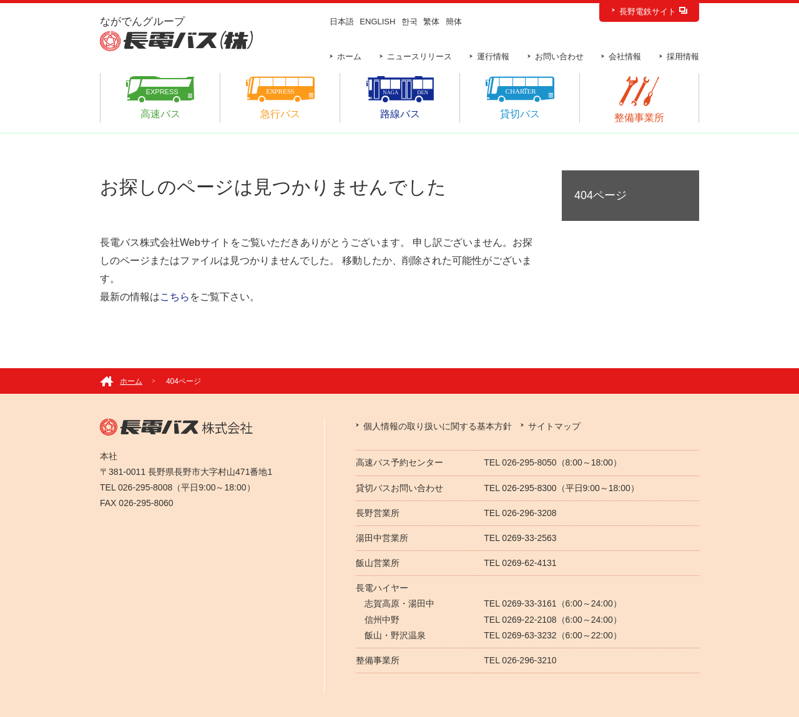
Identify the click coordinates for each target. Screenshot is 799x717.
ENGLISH (377, 21)
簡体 (454, 21)
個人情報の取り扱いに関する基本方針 (437, 426)
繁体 (431, 21)
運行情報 (493, 56)
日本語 (342, 21)
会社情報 (625, 56)
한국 (409, 21)
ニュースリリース (419, 56)
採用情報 (683, 56)
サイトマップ (554, 426)
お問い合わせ (559, 56)
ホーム (349, 56)
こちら (175, 296)
